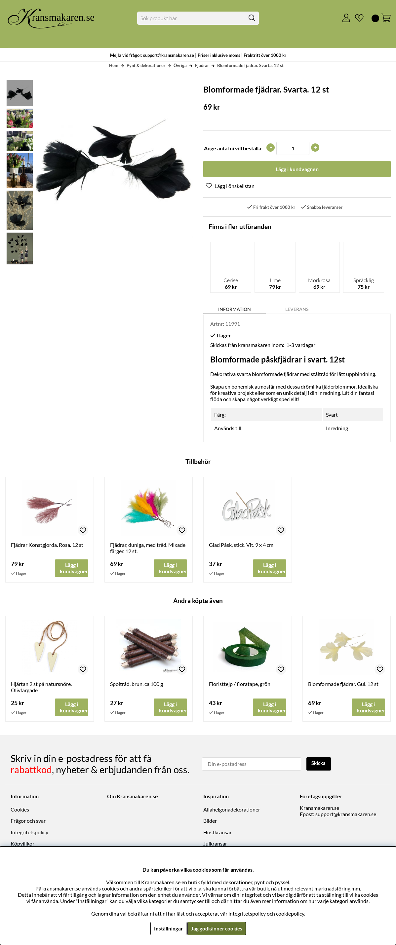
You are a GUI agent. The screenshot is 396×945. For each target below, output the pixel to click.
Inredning (337, 429)
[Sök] (197, 18)
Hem (113, 65)
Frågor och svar (28, 821)
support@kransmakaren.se (345, 814)
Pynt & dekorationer (146, 65)
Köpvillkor (22, 844)
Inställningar (167, 928)
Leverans (297, 310)
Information (234, 310)
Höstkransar (217, 832)
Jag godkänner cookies (216, 928)
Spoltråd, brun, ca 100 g (136, 684)
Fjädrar (202, 65)
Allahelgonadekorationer (231, 810)
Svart (332, 415)
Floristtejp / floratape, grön (239, 684)
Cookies (20, 810)
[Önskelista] (357, 18)
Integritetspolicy (29, 832)
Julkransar (215, 844)
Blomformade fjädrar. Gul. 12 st (343, 684)
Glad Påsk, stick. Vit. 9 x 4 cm (241, 545)
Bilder (210, 821)
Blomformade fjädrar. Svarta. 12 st (250, 65)
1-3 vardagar (300, 345)
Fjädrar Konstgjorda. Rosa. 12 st (47, 545)
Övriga (180, 65)
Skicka (319, 764)
